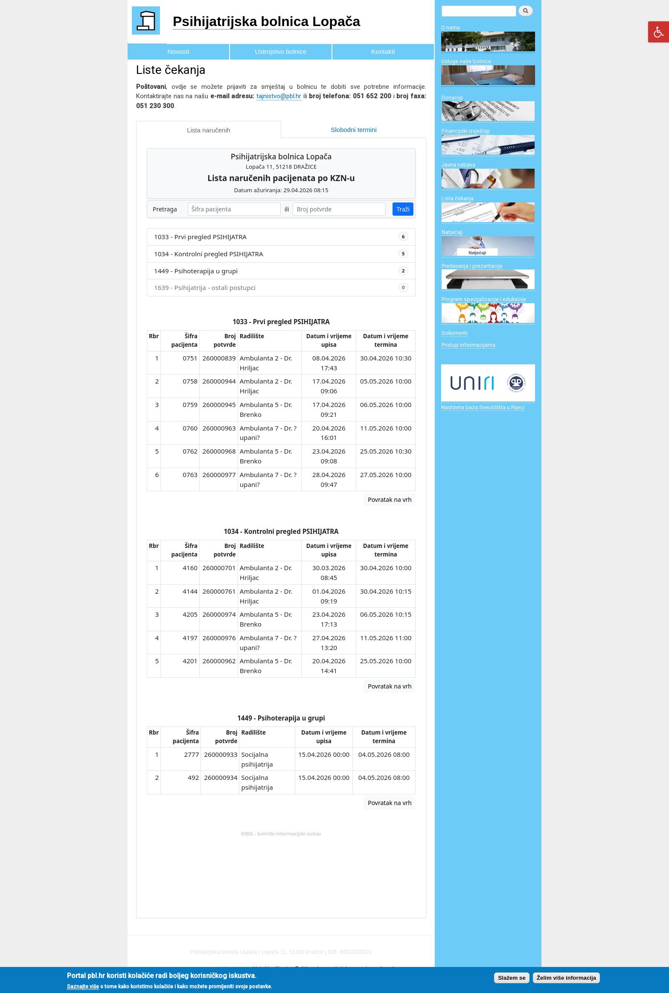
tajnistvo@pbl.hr (278, 96)
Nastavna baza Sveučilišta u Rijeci (482, 407)
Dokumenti (455, 333)
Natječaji (452, 232)
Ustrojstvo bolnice (281, 51)
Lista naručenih (208, 130)
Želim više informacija (566, 978)
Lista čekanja (458, 198)
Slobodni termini (353, 129)
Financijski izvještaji (466, 131)
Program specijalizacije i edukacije (484, 299)
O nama (450, 27)
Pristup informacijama (468, 345)
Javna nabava (458, 164)
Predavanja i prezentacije (472, 266)
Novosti (178, 51)
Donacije (452, 97)
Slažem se (511, 978)
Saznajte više (83, 987)
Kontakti (383, 51)
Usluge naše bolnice (466, 61)
